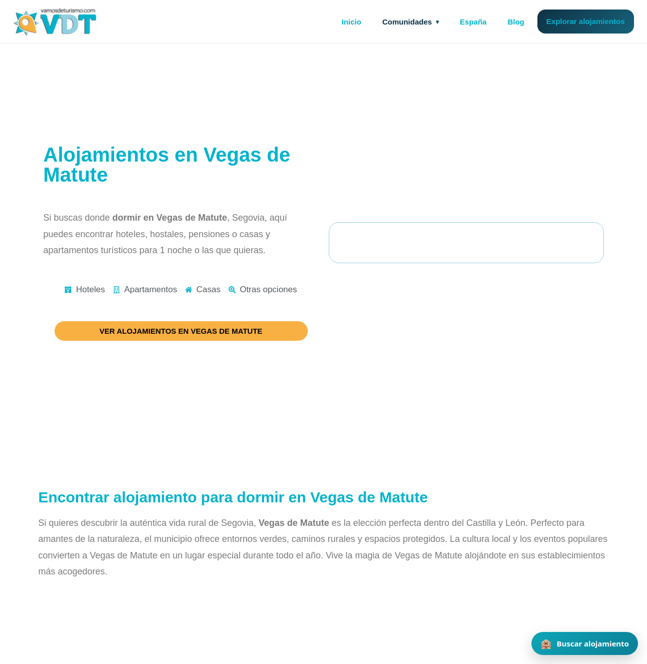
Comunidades (407, 22)
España (473, 22)
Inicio (351, 22)
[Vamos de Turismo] (56, 21)
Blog (515, 22)
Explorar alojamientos (585, 21)
